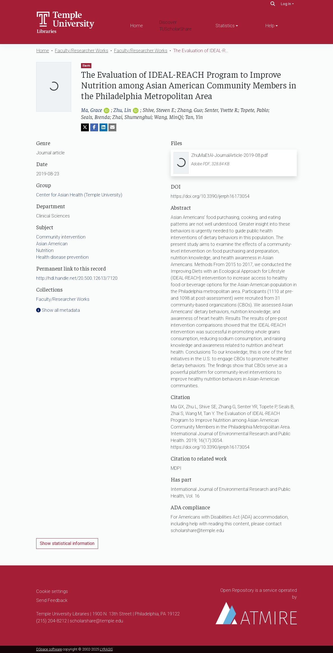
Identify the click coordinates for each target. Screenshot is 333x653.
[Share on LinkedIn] (103, 127)
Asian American (52, 243)
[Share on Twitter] (85, 127)
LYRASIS (106, 649)
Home (136, 25)
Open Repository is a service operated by (256, 606)
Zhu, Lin (122, 109)
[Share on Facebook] (94, 127)
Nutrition (45, 250)
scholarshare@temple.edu (96, 621)
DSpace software (49, 649)
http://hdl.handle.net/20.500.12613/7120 (76, 278)
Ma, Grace (91, 109)
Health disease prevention (62, 257)
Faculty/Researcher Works (81, 50)
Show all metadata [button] (58, 310)
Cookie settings (52, 591)
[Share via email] (112, 127)
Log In (286, 4)
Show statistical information (67, 543)
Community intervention (60, 237)
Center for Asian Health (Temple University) (79, 195)
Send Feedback (52, 600)
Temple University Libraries (62, 614)
